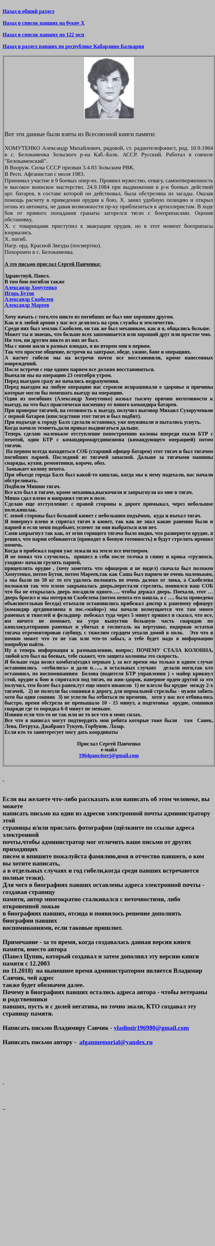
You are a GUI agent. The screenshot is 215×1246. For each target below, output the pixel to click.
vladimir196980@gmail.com (151, 1027)
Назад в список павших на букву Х (44, 23)
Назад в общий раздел (28, 11)
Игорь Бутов (19, 293)
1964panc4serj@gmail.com (109, 755)
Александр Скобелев (29, 299)
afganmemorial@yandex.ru (116, 1042)
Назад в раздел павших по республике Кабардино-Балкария (73, 46)
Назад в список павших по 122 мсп (43, 34)
